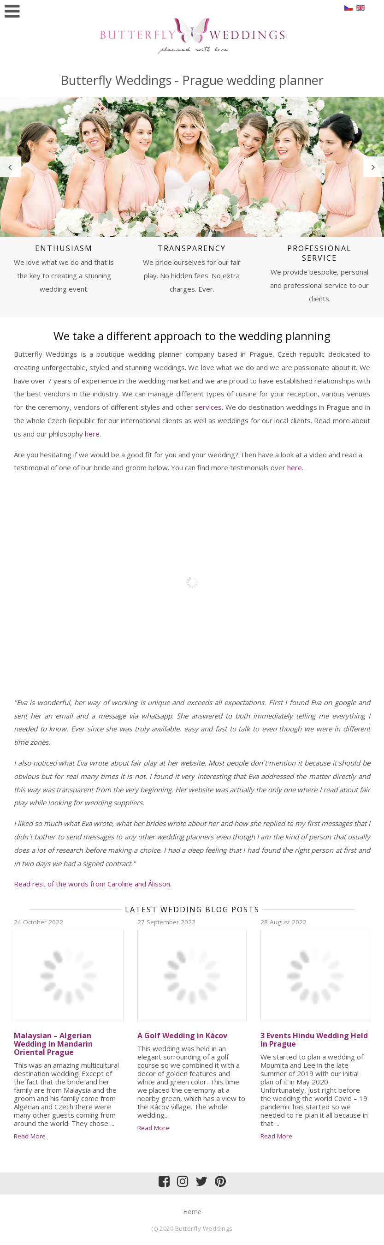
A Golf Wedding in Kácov (182, 1035)
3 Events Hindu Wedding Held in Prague (314, 1039)
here (92, 433)
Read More (30, 1136)
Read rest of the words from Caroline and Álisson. (92, 883)
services (208, 407)
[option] (192, 167)
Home (192, 1211)
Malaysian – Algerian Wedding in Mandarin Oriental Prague (53, 1043)
